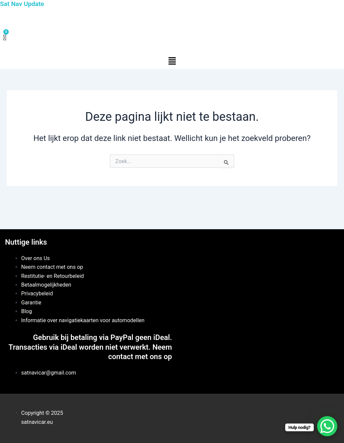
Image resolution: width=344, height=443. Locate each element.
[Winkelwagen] (4, 38)
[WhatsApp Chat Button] (327, 426)
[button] (172, 61)
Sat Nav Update (22, 4)
